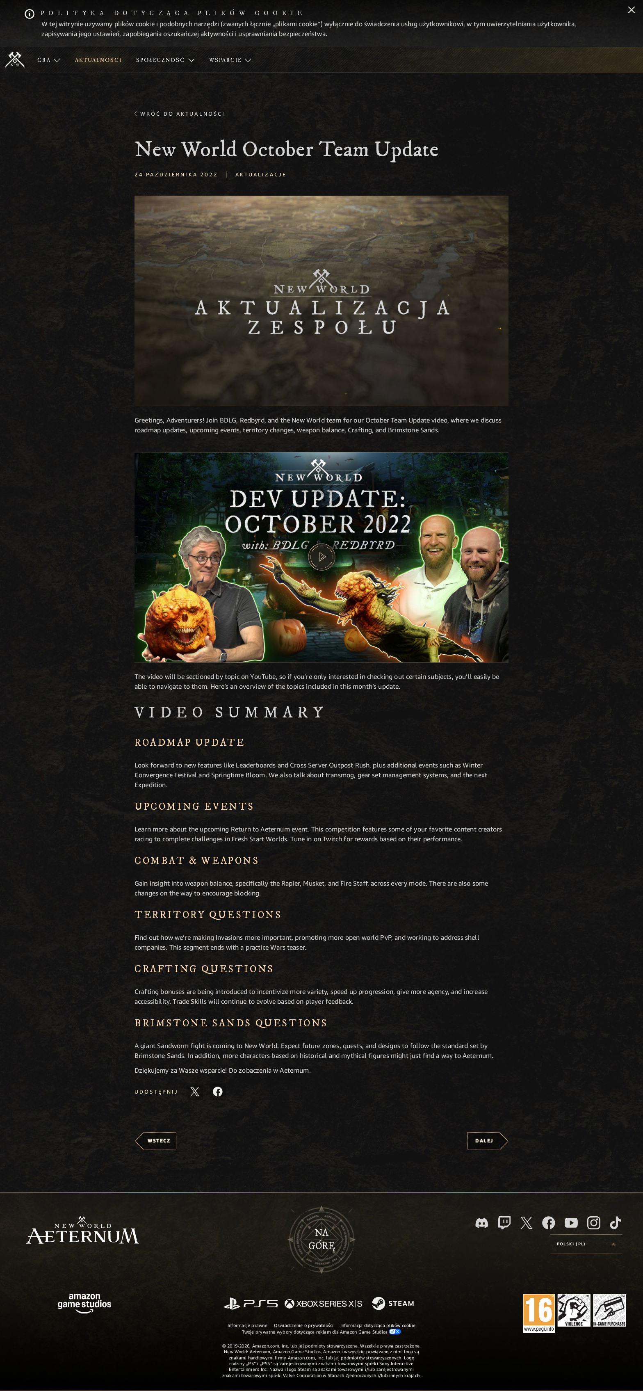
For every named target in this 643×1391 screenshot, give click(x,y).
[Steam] (393, 1304)
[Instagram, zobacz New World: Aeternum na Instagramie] (593, 1222)
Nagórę (321, 1239)
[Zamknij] (631, 11)
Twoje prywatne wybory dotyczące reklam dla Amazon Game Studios (321, 1331)
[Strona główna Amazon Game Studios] (84, 1305)
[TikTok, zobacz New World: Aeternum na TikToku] (615, 1222)
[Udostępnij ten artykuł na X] (195, 1091)
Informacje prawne (247, 1325)
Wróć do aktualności (182, 113)
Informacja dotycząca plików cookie (377, 1325)
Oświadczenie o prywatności (304, 1325)
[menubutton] (586, 1244)
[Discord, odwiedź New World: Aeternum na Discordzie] (481, 1223)
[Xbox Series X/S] (323, 1304)
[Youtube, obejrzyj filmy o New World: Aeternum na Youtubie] (571, 1222)
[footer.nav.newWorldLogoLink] (82, 1230)
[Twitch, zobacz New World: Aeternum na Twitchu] (504, 1222)
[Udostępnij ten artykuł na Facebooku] (218, 1091)
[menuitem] (49, 60)
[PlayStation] (251, 1304)
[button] (321, 301)
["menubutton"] (49, 60)
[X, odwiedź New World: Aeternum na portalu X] (526, 1223)
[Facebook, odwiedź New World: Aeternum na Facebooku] (548, 1222)
